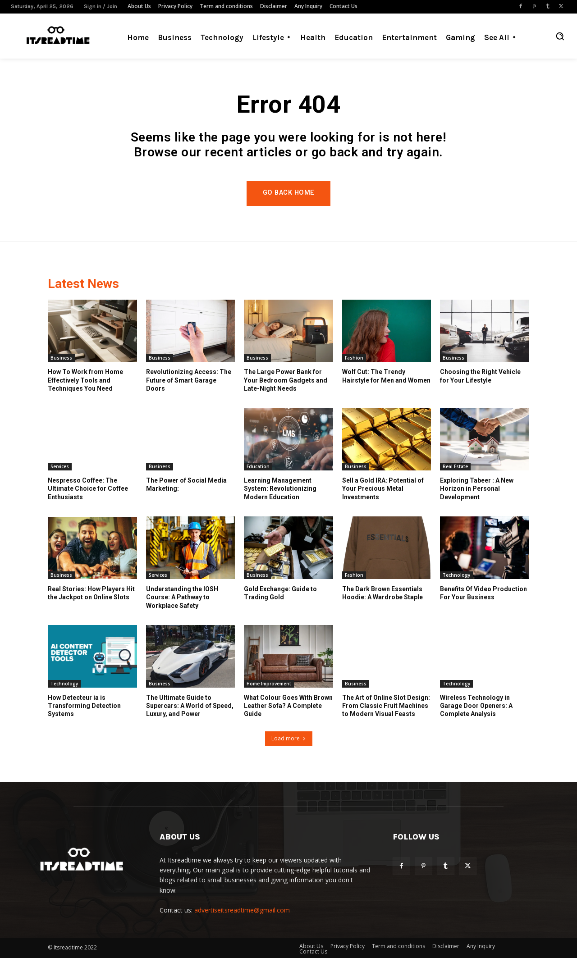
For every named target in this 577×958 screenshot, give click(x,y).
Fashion (354, 358)
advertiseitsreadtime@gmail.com (242, 910)
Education (258, 466)
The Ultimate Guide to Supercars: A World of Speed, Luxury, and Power (190, 705)
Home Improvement (269, 683)
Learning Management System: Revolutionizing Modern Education (280, 488)
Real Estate (455, 466)
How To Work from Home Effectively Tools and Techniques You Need (85, 380)
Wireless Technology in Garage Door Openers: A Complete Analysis (476, 705)
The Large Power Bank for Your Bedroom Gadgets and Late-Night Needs (285, 380)
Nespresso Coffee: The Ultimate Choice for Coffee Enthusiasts (88, 488)
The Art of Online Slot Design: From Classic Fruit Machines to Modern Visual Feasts (386, 705)
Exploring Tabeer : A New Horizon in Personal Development (476, 488)
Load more (288, 738)
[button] (560, 36)
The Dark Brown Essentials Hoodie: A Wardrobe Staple (382, 593)
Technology (456, 575)
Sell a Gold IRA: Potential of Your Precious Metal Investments (383, 488)
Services (59, 466)
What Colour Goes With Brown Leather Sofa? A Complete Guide (288, 705)
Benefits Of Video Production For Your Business (483, 593)
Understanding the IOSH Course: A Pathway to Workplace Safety (182, 597)
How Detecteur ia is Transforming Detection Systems (84, 705)
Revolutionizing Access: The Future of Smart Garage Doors (188, 380)
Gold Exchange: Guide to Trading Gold (280, 593)
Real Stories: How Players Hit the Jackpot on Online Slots (91, 593)
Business (61, 358)
